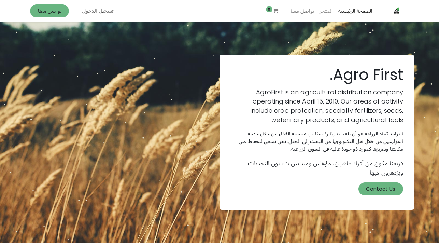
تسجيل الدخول (97, 10)
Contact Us (380, 188)
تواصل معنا (49, 10)
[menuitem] (355, 11)
